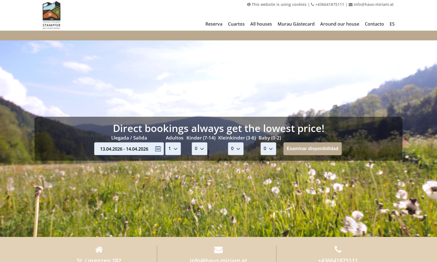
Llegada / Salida (129, 137)
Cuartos (236, 24)
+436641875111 (327, 4)
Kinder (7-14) (200, 137)
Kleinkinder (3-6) (237, 137)
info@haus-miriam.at (371, 4)
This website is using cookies (277, 4)
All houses (261, 24)
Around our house (339, 24)
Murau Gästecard (296, 24)
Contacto (374, 24)
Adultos (174, 137)
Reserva (213, 24)
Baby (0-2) (270, 137)
